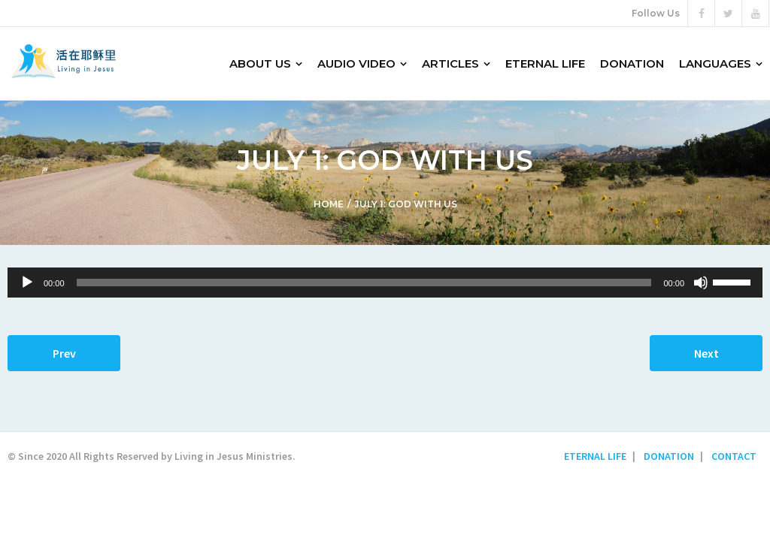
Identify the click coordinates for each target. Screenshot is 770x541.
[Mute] (700, 282)
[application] (385, 282)
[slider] (364, 282)
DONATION (669, 456)
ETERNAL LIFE (595, 456)
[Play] (27, 282)
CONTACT (733, 456)
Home (329, 204)
